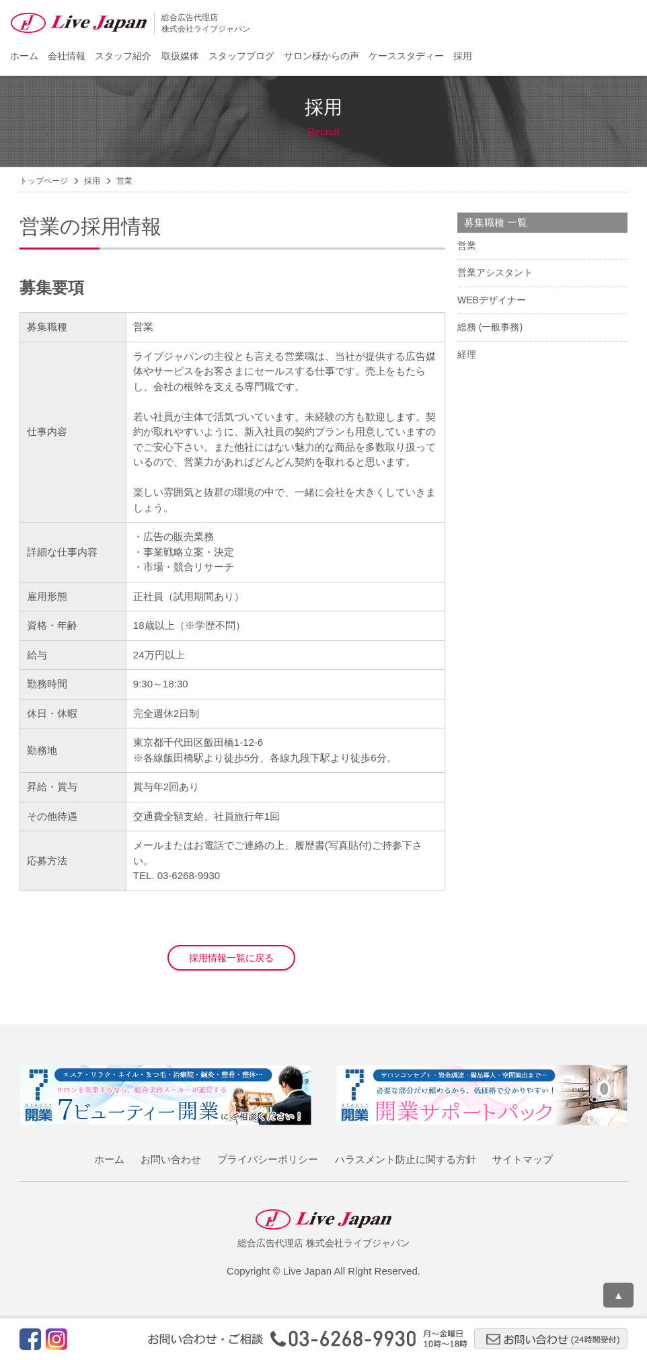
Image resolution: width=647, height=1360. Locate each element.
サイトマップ (522, 1159)
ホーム (24, 55)
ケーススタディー (406, 55)
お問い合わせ (171, 1159)
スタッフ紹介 (123, 55)
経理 (466, 354)
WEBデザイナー (491, 300)
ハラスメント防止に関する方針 (405, 1159)
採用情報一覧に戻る (231, 957)
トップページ (44, 181)
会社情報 (66, 55)
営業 (466, 245)
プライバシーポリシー (267, 1159)
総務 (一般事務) (490, 327)
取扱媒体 (180, 55)
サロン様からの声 (321, 55)
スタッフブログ (241, 55)
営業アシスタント (495, 272)
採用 (462, 55)
